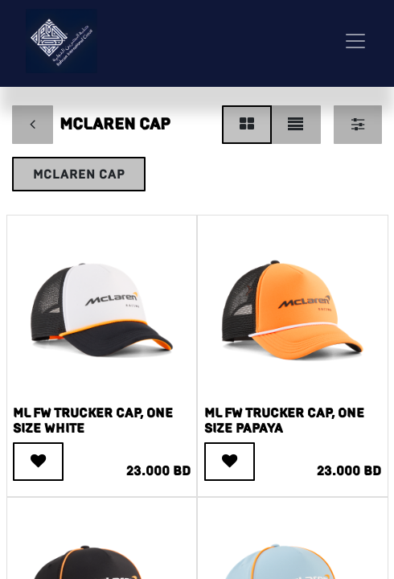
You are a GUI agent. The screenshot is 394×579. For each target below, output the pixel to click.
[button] (38, 461)
